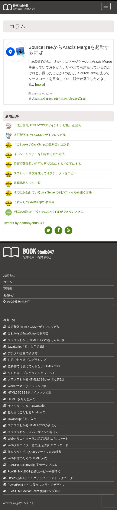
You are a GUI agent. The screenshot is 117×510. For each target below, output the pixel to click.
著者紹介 (9, 295)
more (40, 84)
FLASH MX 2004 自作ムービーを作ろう (34, 471)
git (56, 98)
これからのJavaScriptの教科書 (34, 202)
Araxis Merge (42, 98)
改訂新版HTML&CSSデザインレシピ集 (40, 135)
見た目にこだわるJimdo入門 (26, 412)
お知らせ (9, 275)
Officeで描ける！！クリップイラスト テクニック (40, 478)
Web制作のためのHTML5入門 (27, 458)
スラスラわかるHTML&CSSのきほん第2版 (36, 379)
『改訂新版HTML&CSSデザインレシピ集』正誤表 (47, 125)
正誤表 (7, 288)
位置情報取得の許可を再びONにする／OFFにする (47, 163)
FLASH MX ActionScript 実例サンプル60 (34, 491)
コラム (7, 282)
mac (64, 98)
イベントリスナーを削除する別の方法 (39, 154)
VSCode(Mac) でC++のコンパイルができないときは (49, 211)
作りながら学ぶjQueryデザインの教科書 (34, 451)
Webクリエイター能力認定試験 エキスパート (38, 438)
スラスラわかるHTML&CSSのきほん (32, 425)
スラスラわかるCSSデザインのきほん (33, 432)
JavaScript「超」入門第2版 (26, 346)
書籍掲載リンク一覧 (27, 183)
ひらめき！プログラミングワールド (31, 373)
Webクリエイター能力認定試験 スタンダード (38, 445)
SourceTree (77, 98)
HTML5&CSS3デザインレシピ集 (29, 392)
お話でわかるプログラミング (27, 359)
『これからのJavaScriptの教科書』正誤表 (41, 144)
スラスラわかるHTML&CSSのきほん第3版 (36, 340)
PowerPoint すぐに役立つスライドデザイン (36, 484)
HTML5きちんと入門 (21, 399)
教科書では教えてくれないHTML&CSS (34, 366)
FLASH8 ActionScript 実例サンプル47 (33, 464)
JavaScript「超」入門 (22, 419)
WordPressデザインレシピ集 (27, 386)
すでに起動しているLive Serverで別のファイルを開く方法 (53, 192)
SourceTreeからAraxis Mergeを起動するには (69, 50)
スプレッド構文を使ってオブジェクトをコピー (45, 173)
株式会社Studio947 (16, 301)
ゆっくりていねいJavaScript (26, 405)
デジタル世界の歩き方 (23, 353)
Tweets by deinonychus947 (23, 223)
